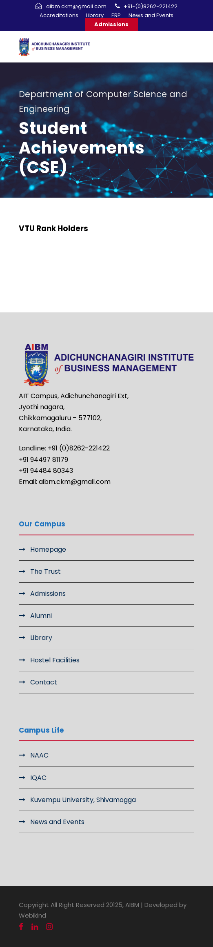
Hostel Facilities (55, 660)
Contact (43, 682)
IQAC (38, 777)
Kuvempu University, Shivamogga (83, 799)
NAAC (39, 755)
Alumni (41, 615)
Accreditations (59, 15)
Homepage (48, 549)
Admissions (111, 24)
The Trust (45, 571)
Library (95, 15)
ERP (116, 15)
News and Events (151, 15)
